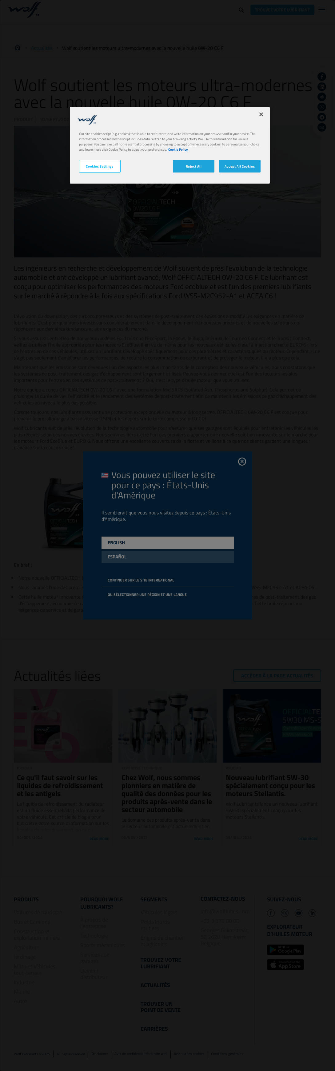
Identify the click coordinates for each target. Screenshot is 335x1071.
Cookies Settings (99, 166)
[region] (170, 145)
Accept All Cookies (240, 166)
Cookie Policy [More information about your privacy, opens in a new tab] (178, 149)
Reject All (194, 166)
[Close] (261, 114)
